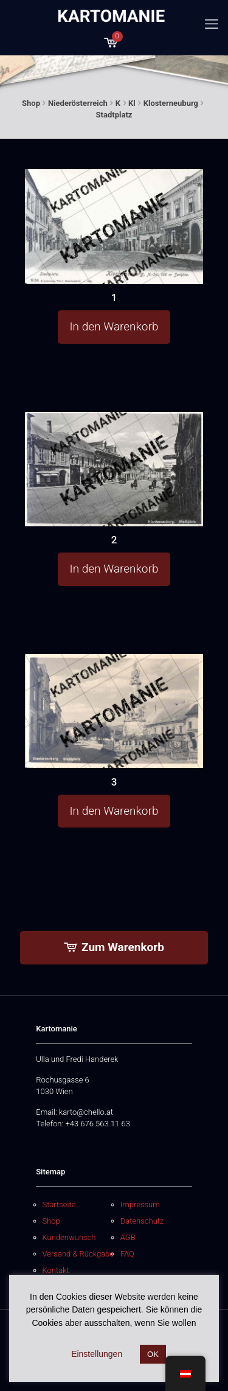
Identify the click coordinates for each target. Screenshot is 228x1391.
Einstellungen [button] (96, 1354)
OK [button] (153, 1354)
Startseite (59, 1204)
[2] (114, 469)
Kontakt (56, 1270)
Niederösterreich (78, 103)
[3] (114, 711)
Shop (31, 103)
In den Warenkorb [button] (114, 326)
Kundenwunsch (69, 1237)
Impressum (140, 1204)
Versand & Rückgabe (78, 1253)
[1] (114, 226)
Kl (132, 103)
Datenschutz (142, 1220)
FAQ (127, 1253)
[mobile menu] (211, 24)
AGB (128, 1237)
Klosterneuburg (170, 103)
